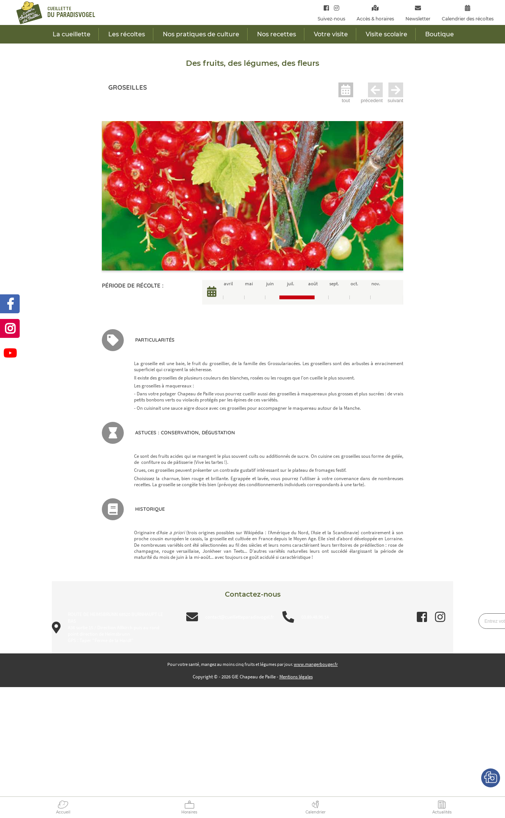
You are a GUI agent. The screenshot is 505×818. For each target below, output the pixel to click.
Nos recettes (276, 34)
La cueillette (71, 34)
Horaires (189, 812)
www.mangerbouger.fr (316, 664)
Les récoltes (126, 34)
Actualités (442, 812)
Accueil (63, 812)
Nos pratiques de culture (201, 34)
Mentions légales (296, 676)
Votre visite (331, 34)
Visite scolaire (386, 34)
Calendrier (315, 812)
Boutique (439, 34)
